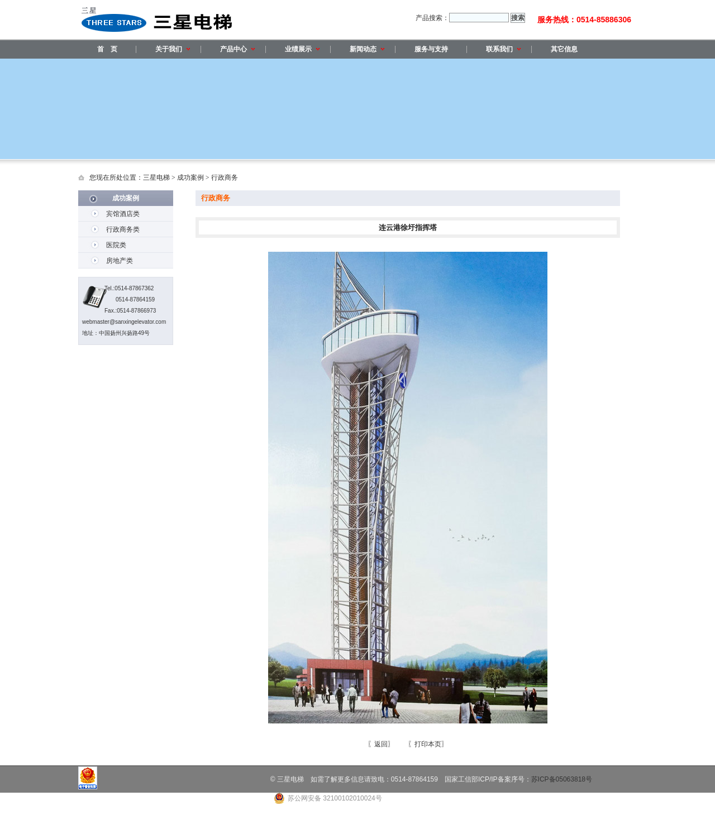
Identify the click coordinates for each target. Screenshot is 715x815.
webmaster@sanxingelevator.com (124, 322)
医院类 (116, 245)
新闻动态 (367, 49)
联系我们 (503, 49)
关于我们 (172, 49)
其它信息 (564, 49)
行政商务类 (123, 229)
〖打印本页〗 (428, 744)
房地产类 (119, 261)
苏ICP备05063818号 (561, 779)
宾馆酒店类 (123, 214)
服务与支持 (431, 49)
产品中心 (237, 49)
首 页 (107, 49)
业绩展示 (302, 49)
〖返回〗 (381, 744)
